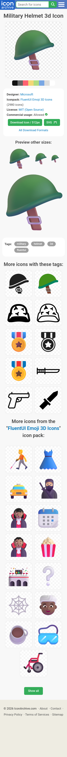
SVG (51, 122)
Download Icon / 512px (25, 122)
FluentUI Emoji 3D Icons (36, 99)
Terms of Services (37, 714)
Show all (33, 691)
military (21, 243)
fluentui (21, 250)
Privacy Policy (13, 714)
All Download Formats (33, 130)
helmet (38, 243)
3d (51, 243)
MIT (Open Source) (31, 109)
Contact (56, 708)
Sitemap (57, 714)
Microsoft (26, 94)
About (44, 708)
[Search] (53, 4)
